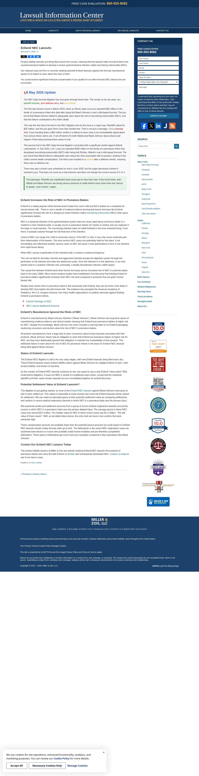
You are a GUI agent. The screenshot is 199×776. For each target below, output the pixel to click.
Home (28, 30)
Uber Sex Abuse (149, 213)
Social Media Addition (151, 208)
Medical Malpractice (147, 286)
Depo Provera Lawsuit (88, 30)
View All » (146, 271)
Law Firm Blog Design (166, 565)
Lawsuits (53, 30)
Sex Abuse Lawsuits (128, 30)
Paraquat (146, 169)
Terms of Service (89, 551)
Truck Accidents (145, 295)
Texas (144, 262)
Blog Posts (141, 528)
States (140, 220)
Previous (26, 474)
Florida (145, 228)
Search (176, 146)
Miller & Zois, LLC (50, 565)
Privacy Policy (72, 551)
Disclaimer (74, 528)
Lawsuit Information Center (62, 16)
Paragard (146, 194)
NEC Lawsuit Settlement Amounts (42, 306)
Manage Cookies (58, 545)
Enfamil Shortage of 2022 (38, 301)
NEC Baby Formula (150, 165)
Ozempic (145, 174)
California (146, 223)
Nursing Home (144, 291)
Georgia (145, 232)
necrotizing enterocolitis (98, 213)
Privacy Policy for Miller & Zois (95, 528)
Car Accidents (144, 281)
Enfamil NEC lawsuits (80, 390)
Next (44, 474)
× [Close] (104, 752)
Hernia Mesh (147, 179)
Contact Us (162, 30)
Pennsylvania (147, 257)
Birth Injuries (143, 276)
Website (63, 528)
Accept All (17, 765)
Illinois (144, 237)
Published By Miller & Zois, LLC (170, 17)
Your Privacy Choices (29, 545)
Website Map (128, 528)
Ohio (144, 252)
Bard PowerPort (148, 203)
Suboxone (146, 199)
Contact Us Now (158, 116)
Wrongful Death (145, 300)
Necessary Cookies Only (47, 765)
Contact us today (118, 454)
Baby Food (146, 189)
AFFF (144, 184)
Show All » (142, 305)
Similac (71, 454)
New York (146, 247)
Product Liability (35, 463)
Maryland (146, 242)
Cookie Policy (45, 545)
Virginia (145, 266)
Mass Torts (143, 162)
